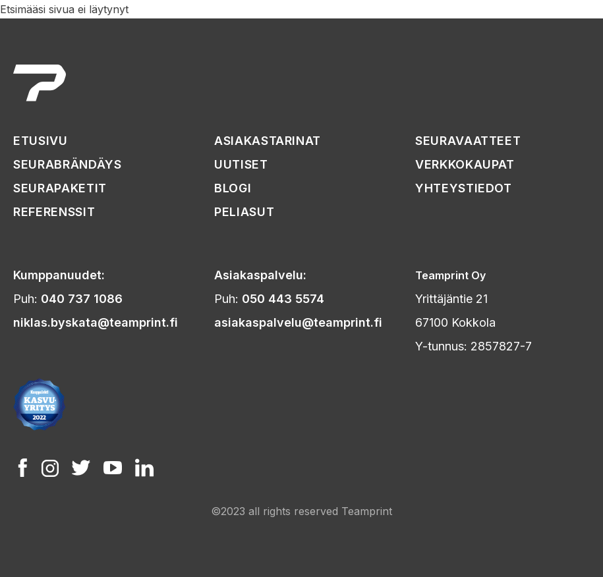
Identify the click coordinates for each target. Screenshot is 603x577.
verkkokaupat (465, 164)
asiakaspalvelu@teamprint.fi (298, 322)
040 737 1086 (82, 299)
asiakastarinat (267, 141)
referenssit (54, 212)
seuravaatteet (468, 141)
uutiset (241, 164)
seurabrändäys (67, 164)
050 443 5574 (283, 299)
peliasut (244, 212)
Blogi (232, 188)
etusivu (40, 141)
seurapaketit (60, 188)
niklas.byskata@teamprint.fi (95, 322)
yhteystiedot (463, 188)
